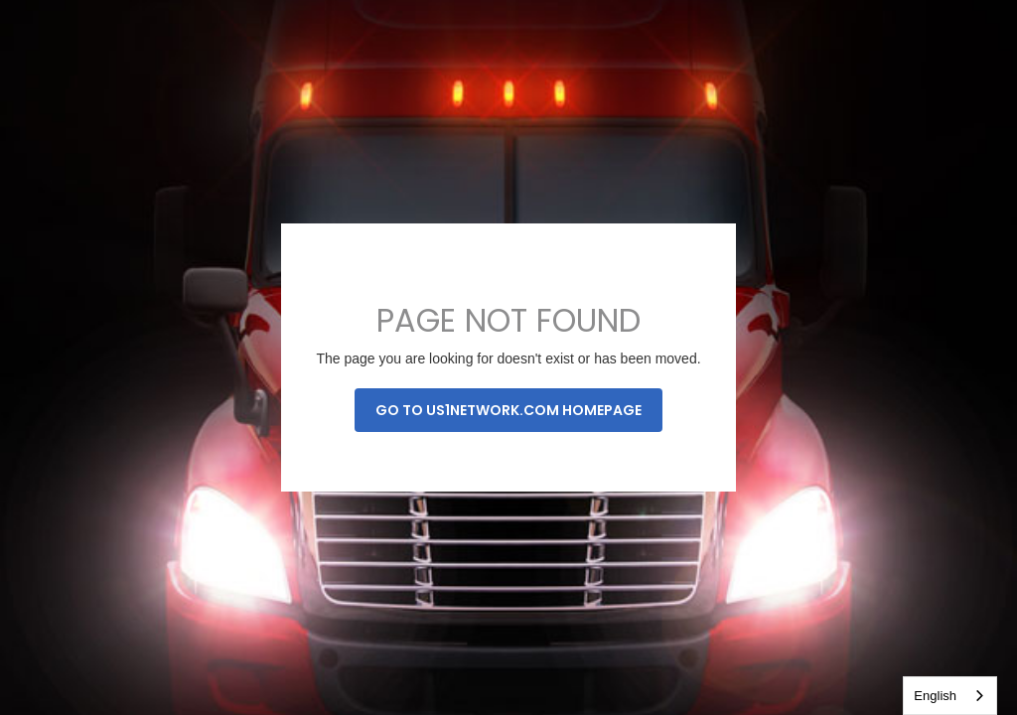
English (935, 695)
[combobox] (950, 695)
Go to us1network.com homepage (508, 410)
